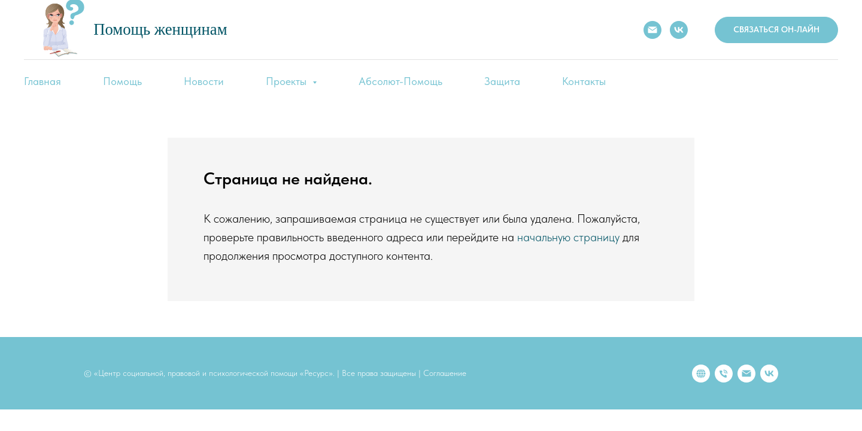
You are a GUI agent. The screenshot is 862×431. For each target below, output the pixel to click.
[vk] (769, 374)
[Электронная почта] (746, 374)
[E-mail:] (652, 30)
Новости (204, 81)
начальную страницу (568, 237)
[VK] (679, 30)
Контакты (584, 81)
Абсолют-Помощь (400, 81)
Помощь (122, 81)
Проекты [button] (287, 81)
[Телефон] (724, 374)
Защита (502, 81)
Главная (42, 81)
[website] (701, 374)
